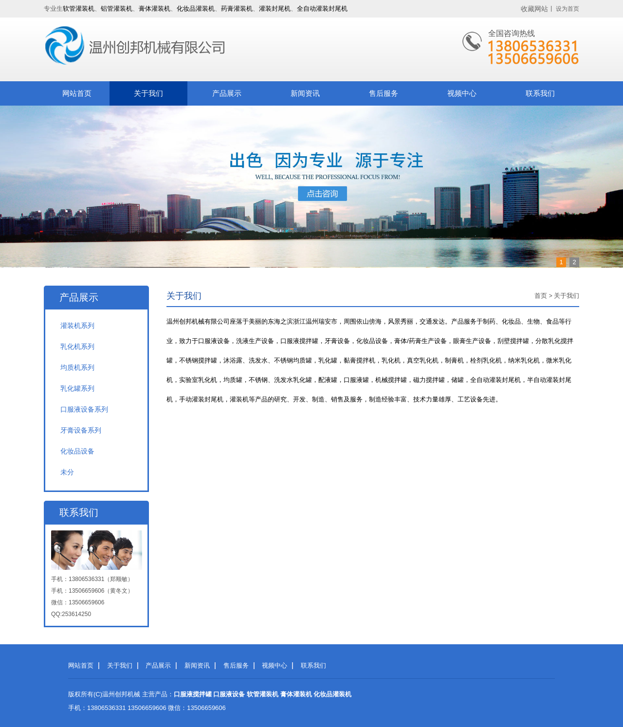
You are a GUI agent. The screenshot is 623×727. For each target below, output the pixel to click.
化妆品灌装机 (196, 8)
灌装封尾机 (275, 8)
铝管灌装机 (116, 8)
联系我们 (540, 93)
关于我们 (148, 93)
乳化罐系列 (77, 388)
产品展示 (226, 93)
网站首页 (77, 93)
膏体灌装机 (154, 8)
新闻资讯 (305, 93)
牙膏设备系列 (80, 430)
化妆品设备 (77, 451)
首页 (540, 295)
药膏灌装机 (237, 8)
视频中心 (461, 93)
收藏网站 (534, 9)
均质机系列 (77, 367)
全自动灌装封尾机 (322, 8)
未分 (67, 472)
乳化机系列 (77, 346)
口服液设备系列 (84, 409)
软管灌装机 (78, 8)
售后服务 (383, 93)
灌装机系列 (77, 325)
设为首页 (567, 8)
